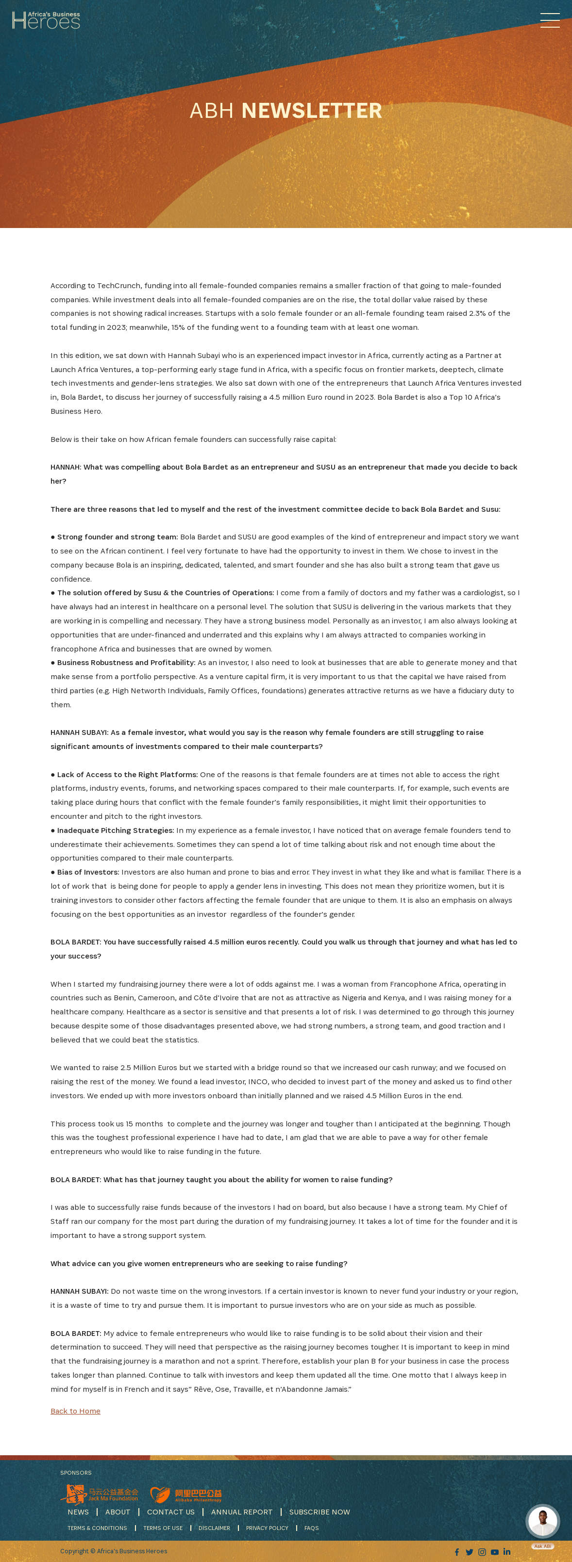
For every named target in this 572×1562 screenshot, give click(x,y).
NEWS (78, 1512)
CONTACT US (171, 1512)
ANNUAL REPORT (242, 1512)
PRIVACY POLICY (267, 1527)
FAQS (311, 1527)
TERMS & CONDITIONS (97, 1527)
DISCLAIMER (214, 1527)
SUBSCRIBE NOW (319, 1512)
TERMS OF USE (163, 1527)
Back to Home (75, 1411)
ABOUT (118, 1512)
